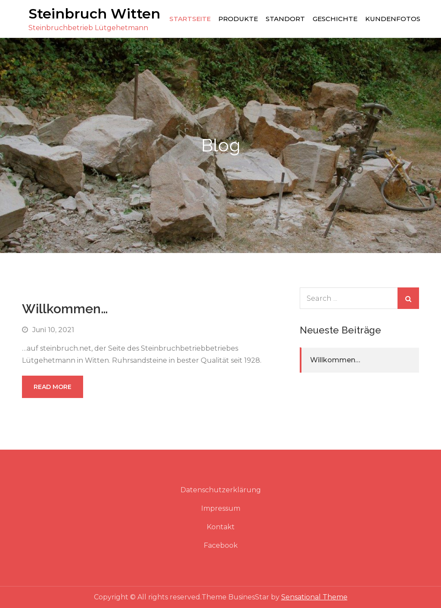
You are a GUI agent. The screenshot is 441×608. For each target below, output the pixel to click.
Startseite (190, 19)
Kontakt (221, 527)
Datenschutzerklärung (220, 490)
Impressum (220, 508)
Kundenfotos (392, 19)
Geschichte (335, 19)
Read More (52, 387)
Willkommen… (65, 308)
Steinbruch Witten (94, 13)
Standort (285, 19)
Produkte (238, 19)
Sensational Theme (314, 597)
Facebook (221, 545)
